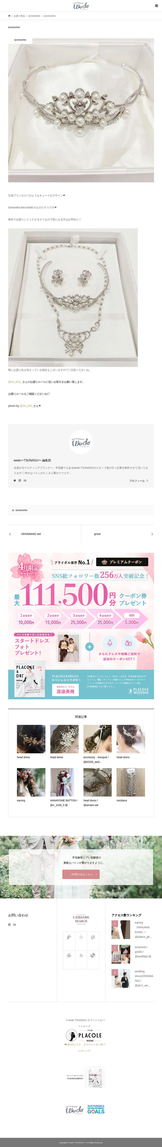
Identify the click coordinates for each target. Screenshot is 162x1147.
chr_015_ (16, 381)
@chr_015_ (27, 405)
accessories (21, 510)
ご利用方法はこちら (81, 874)
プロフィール (137, 480)
